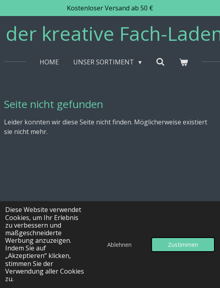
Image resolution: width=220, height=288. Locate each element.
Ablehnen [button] (119, 244)
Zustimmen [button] (183, 244)
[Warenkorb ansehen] (183, 62)
